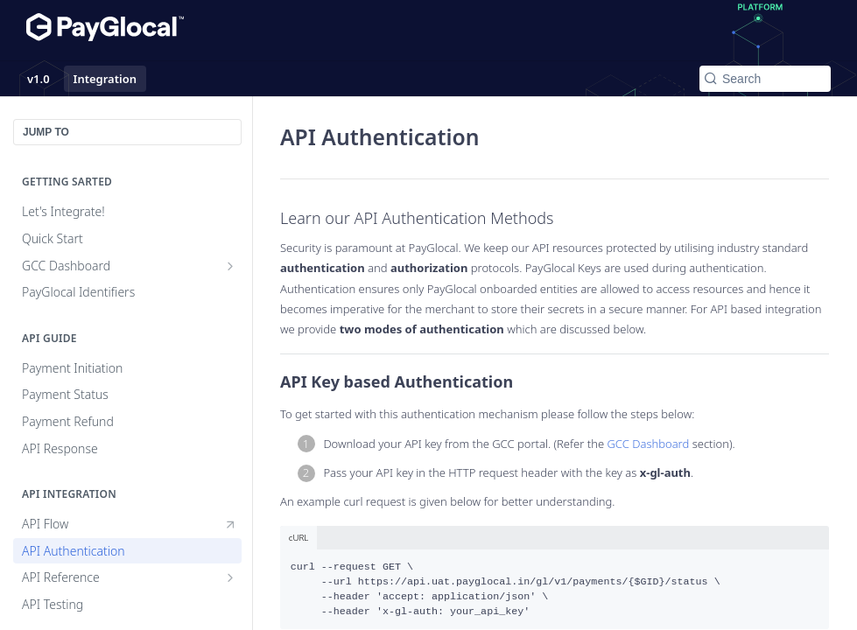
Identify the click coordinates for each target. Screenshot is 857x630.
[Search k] (765, 79)
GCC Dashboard (648, 444)
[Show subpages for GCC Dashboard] (230, 266)
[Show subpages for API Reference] (230, 577)
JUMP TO (46, 132)
